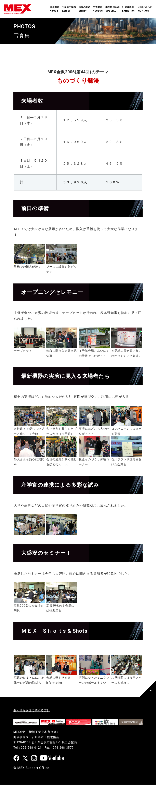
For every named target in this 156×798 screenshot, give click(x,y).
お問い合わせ (145, 9)
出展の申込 (84, 9)
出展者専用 (128, 9)
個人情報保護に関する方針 (31, 710)
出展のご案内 (69, 9)
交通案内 (98, 9)
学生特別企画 (112, 9)
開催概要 (54, 9)
